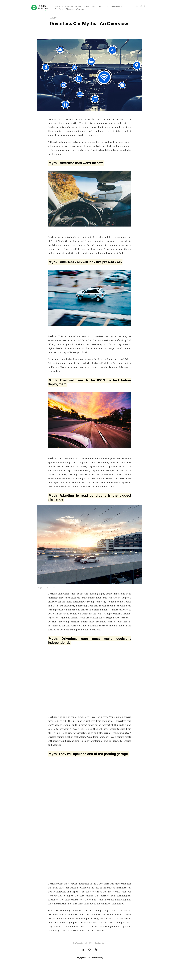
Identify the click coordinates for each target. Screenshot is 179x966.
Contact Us (99, 943)
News (94, 6)
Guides (78, 6)
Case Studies (67, 6)
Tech (101, 6)
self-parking (54, 145)
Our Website (78, 943)
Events (86, 6)
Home (57, 6)
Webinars (80, 9)
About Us (88, 943)
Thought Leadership (113, 6)
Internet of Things (111, 724)
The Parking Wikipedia (64, 9)
